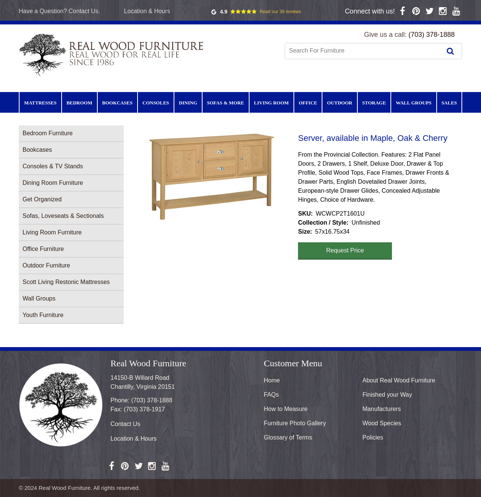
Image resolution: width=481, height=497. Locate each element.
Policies (373, 437)
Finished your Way (387, 394)
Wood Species (382, 423)
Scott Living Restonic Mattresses (66, 282)
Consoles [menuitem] (155, 103)
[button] (211, 176)
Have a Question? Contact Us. (59, 11)
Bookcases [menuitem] (117, 103)
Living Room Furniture (52, 232)
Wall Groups (39, 298)
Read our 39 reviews (280, 11)
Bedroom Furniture (48, 133)
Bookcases (37, 150)
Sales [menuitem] (449, 103)
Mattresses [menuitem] (40, 103)
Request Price (345, 250)
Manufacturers (382, 409)
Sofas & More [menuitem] (225, 103)
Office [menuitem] (308, 103)
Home (272, 380)
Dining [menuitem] (188, 103)
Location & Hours (147, 11)
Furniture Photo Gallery (295, 423)
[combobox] (364, 51)
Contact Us (125, 424)
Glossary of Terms (288, 437)
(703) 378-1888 (431, 34)
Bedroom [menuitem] (79, 103)
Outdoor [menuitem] (339, 103)
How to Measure (286, 409)
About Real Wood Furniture (399, 380)
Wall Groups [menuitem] (413, 103)
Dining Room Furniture (53, 183)
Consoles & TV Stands (53, 166)
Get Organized (42, 199)
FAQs (271, 394)
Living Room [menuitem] (271, 103)
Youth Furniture (43, 315)
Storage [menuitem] (374, 103)
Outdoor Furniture (46, 265)
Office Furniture (43, 249)
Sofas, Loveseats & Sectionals (63, 216)
